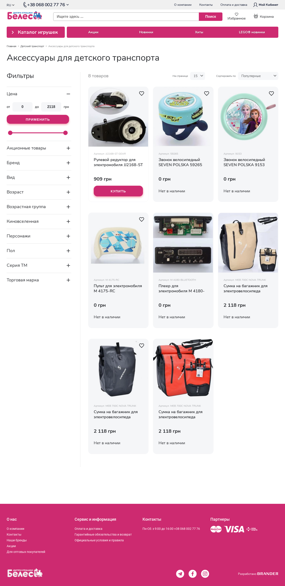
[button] (141, 93)
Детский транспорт (32, 46)
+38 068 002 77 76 (187, 528)
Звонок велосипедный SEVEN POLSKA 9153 (244, 162)
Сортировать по (226, 76)
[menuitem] (15, 528)
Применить (38, 119)
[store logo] (27, 16)
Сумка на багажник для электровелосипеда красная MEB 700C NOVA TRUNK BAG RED (183, 414)
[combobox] (136, 16)
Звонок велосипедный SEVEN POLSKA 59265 (180, 162)
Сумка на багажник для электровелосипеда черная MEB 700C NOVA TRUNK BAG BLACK (117, 414)
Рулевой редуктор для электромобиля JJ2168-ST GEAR (118, 162)
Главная (11, 46)
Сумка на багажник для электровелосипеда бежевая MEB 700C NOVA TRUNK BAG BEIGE (248, 288)
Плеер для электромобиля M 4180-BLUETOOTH (182, 288)
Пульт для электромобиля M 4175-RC (118, 288)
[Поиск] (210, 16)
